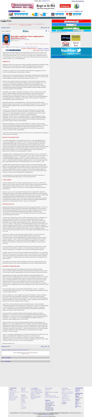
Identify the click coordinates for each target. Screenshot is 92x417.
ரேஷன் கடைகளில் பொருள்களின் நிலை (52, 397)
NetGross (52, 414)
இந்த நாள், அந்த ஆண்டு (13, 397)
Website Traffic (77, 394)
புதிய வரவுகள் (47, 389)
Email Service (77, 389)
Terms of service (47, 413)
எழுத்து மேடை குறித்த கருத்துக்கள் (37, 392)
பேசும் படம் (23, 405)
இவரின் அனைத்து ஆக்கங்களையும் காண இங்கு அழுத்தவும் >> (37, 43)
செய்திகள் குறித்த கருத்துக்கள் (36, 389)
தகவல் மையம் (33, 17)
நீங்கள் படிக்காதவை (12, 398)
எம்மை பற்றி (62, 17)
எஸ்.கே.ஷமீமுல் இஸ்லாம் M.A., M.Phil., (21, 39)
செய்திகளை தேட (12, 399)
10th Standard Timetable (49, 410)
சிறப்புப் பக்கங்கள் (25, 17)
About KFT (77, 405)
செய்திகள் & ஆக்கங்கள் (16, 17)
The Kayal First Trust (46, 414)
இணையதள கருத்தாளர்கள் (35, 397)
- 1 (43, 48)
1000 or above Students (49, 407)
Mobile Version (77, 390)
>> (12, 388)
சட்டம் (22, 404)
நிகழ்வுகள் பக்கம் (65, 397)
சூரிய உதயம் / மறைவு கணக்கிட (67, 391)
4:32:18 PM (23, 11)
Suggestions (77, 400)
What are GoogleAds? (77, 396)
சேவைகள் (56, 17)
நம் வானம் (50, 17)
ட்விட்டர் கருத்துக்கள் (45, 50)
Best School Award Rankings (50, 405)
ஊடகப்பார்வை (23, 402)
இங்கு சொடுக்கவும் (25, 353)
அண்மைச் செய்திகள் (13, 390)
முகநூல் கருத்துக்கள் (37, 50)
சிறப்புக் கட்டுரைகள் (24, 397)
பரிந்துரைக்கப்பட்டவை (13, 395)
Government (64, 403)
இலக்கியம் (23, 399)
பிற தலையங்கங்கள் (24, 391)
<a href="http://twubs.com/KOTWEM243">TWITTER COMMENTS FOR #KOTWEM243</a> (25, 374)
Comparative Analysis (49, 404)
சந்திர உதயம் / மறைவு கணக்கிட (67, 393)
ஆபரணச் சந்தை (65, 394)
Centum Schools (48, 406)
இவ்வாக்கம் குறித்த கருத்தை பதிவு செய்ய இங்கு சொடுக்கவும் (15, 349)
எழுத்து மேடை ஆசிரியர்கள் (25, 25)
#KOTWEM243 (26, 31)
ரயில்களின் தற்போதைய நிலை (50, 395)
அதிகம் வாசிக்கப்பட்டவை (13, 392)
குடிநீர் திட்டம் (47, 394)
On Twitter (77, 391)
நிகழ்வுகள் (40, 17)
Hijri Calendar (64, 402)
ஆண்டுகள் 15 (23, 408)
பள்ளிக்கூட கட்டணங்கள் (49, 401)
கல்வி (45, 17)
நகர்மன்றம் (47, 390)
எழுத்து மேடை (23, 396)
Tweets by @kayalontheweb (58, 56)
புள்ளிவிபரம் (33, 398)
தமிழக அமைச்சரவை (65, 398)
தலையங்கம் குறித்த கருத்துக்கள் (36, 390)
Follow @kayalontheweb (78, 1)
